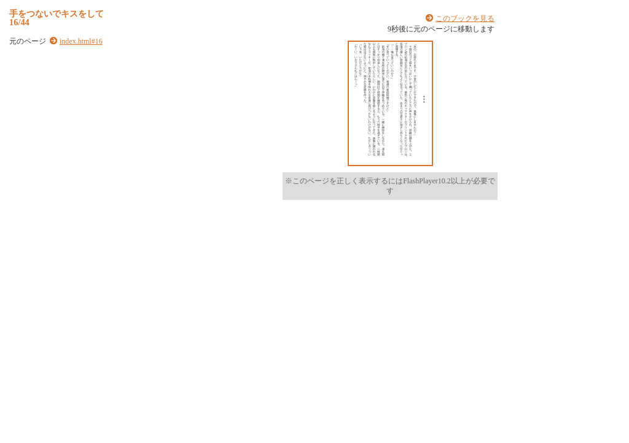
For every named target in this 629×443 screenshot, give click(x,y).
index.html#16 (81, 41)
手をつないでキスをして (56, 13)
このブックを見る (465, 18)
